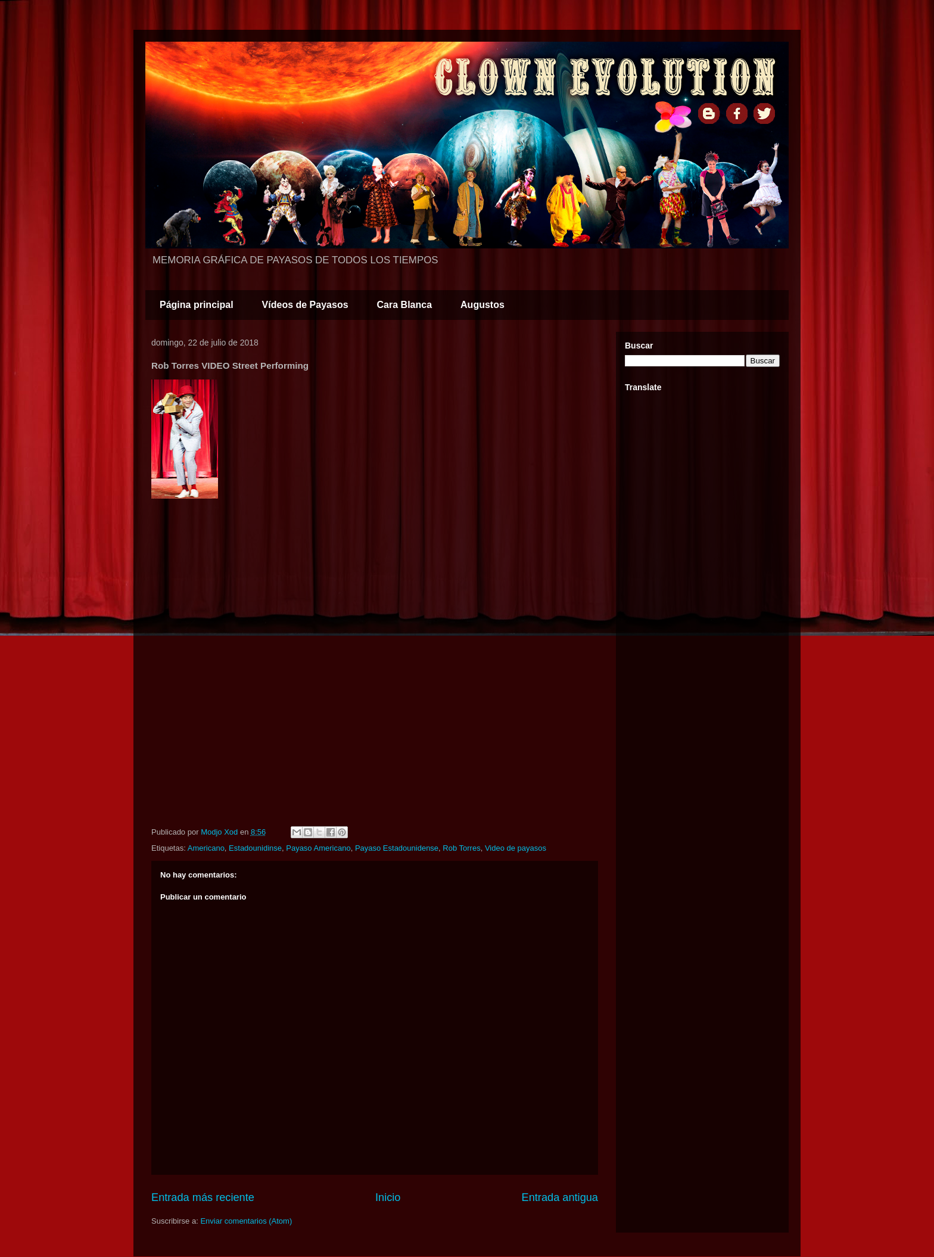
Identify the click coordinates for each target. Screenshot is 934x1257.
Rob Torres (461, 848)
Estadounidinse (255, 848)
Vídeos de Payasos (305, 305)
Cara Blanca (404, 305)
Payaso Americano (318, 848)
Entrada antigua (560, 1197)
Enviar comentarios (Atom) (246, 1220)
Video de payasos (515, 848)
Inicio (387, 1197)
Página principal (197, 305)
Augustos (482, 305)
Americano (206, 848)
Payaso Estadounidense (396, 848)
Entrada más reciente (202, 1197)
